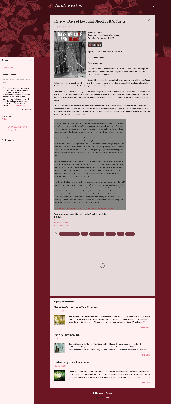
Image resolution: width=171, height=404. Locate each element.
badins (107, 398)
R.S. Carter (111, 234)
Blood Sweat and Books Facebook (17, 128)
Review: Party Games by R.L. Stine (71, 362)
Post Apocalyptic (96, 234)
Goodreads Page (60, 220)
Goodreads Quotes (26, 109)
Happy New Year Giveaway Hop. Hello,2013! (76, 307)
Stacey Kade (20, 105)
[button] (149, 21)
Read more (145, 327)
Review (120, 234)
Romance (130, 234)
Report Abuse (7, 67)
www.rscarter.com (61, 223)
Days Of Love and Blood (69, 234)
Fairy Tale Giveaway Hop (67, 334)
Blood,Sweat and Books (68, 6)
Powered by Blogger (102, 393)
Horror (84, 234)
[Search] (153, 6)
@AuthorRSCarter (61, 226)
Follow (4, 119)
